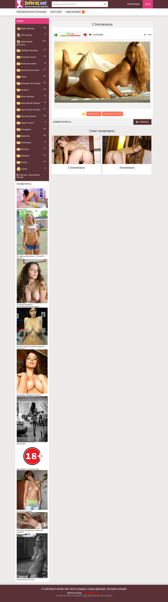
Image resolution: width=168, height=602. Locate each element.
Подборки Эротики (27, 50)
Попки (21, 77)
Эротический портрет (28, 103)
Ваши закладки (75, 12)
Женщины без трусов (28, 83)
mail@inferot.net (92, 593)
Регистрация (133, 4)
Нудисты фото (25, 123)
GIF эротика (24, 35)
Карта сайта (56, 12)
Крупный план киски (28, 70)
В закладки (96, 35)
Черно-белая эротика (28, 110)
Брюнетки (23, 136)
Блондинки (24, 129)
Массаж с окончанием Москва (28, 176)
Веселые (23, 149)
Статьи (22, 169)
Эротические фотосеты (25, 43)
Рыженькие (24, 143)
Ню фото (23, 90)
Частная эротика (26, 116)
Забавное (23, 156)
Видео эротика (25, 28)
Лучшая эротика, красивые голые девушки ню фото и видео (84, 596)
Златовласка (126, 167)
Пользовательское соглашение (31, 12)
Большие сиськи (26, 57)
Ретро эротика (25, 96)
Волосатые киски (26, 64)
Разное (22, 162)
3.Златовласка (76, 167)
